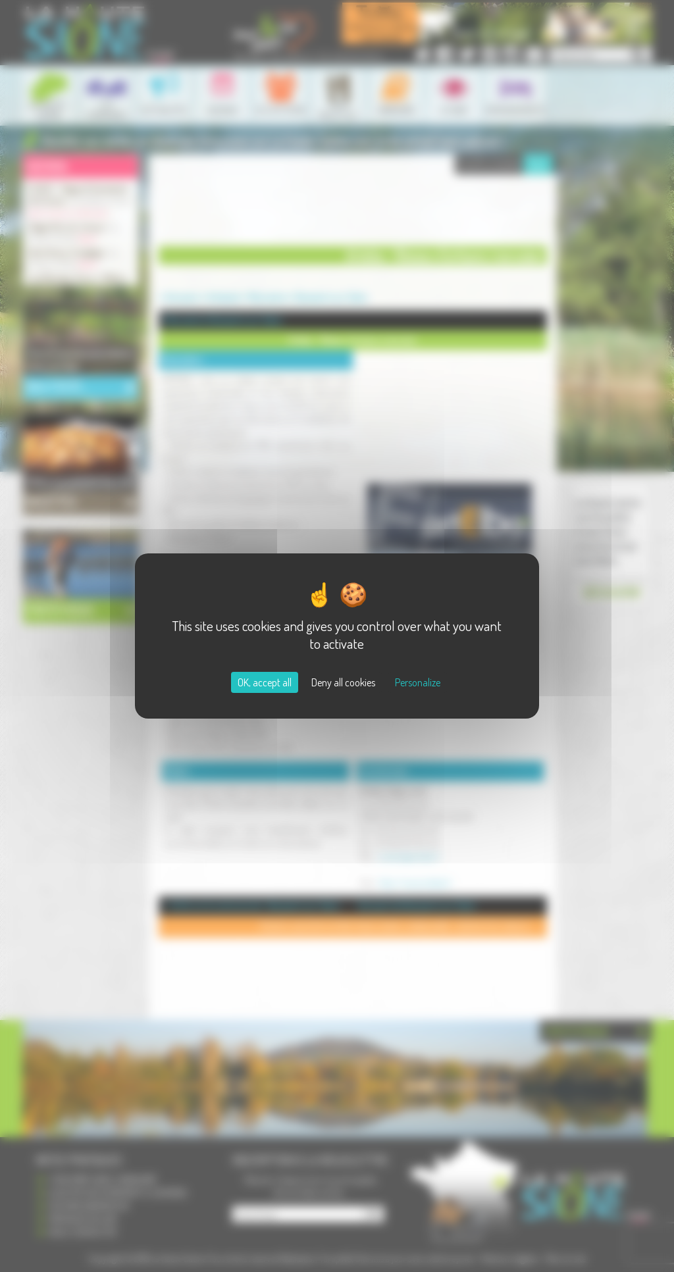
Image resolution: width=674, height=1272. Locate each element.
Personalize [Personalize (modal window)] (417, 682)
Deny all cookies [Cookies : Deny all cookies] (343, 682)
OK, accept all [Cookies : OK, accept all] (265, 682)
